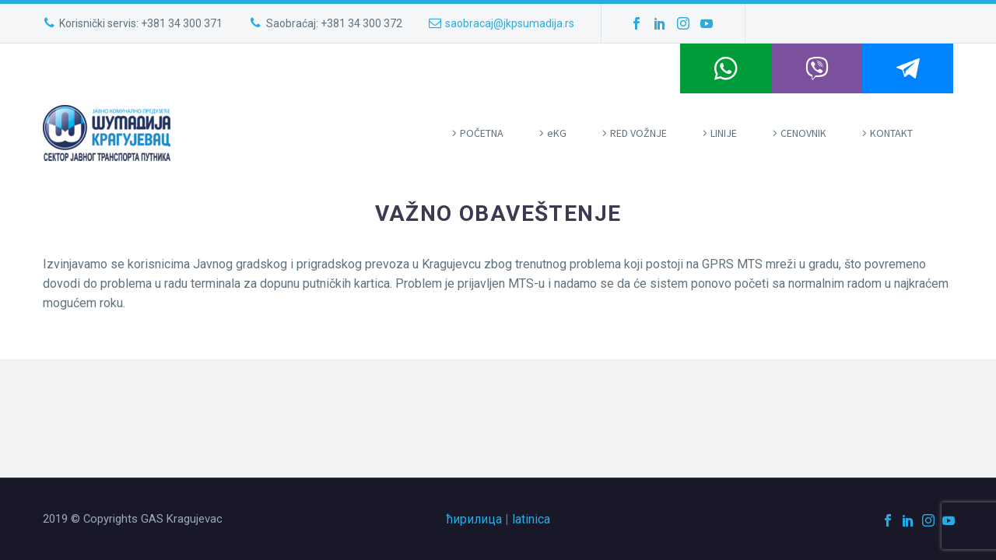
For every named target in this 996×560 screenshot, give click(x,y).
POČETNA (481, 133)
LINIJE (723, 133)
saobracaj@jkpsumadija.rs (509, 23)
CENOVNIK (803, 133)
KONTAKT (891, 133)
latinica (531, 519)
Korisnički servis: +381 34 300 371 (141, 23)
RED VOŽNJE (638, 133)
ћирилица (474, 519)
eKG (556, 133)
